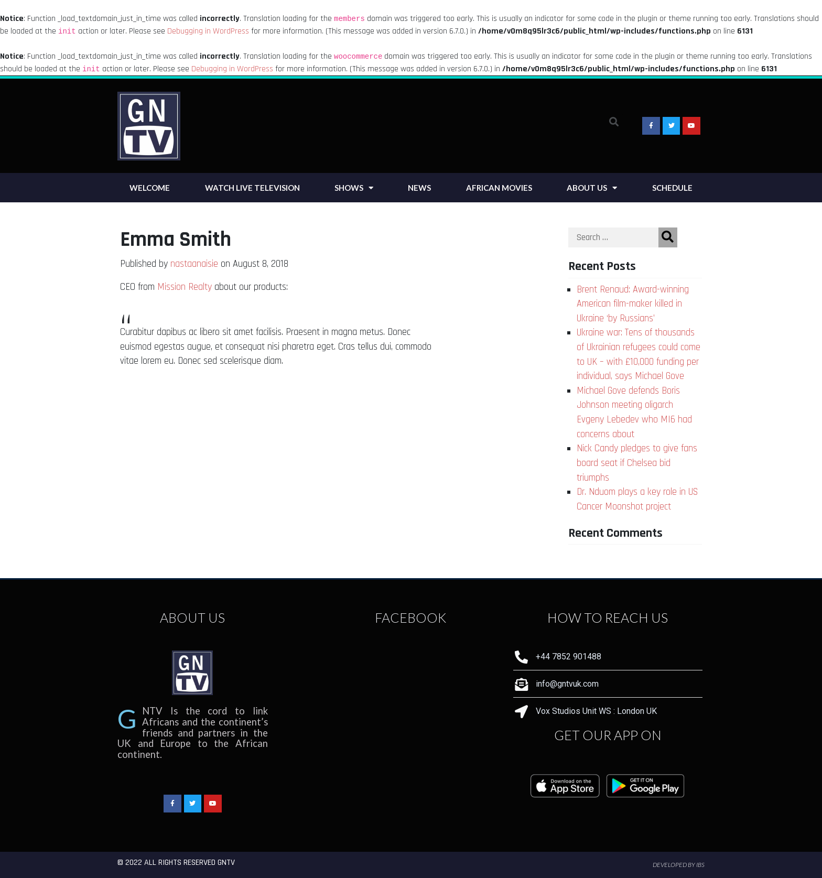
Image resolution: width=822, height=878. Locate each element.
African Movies (499, 187)
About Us (592, 188)
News (419, 187)
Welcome (149, 187)
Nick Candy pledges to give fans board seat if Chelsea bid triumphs (637, 462)
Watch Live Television (252, 187)
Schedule (672, 187)
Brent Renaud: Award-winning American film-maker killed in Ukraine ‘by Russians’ (633, 304)
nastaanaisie (194, 264)
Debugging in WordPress (208, 31)
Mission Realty (184, 287)
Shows (353, 188)
